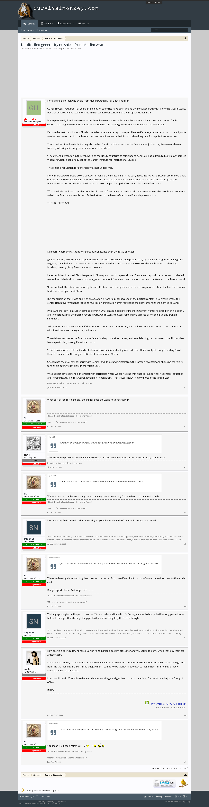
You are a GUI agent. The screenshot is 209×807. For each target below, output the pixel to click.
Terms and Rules (171, 801)
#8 (185, 715)
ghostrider (65, 48)
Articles (86, 23)
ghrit (49, 467)
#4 (185, 512)
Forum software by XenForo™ (40, 803)
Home (169, 796)
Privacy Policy (184, 801)
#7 (185, 637)
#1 (185, 387)
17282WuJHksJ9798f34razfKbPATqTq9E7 (41, 790)
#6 (185, 606)
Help (159, 796)
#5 (185, 544)
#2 (185, 426)
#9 (185, 762)
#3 (185, 467)
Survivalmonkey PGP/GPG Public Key (167, 703)
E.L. (25, 418)
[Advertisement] (104, 71)
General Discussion (42, 48)
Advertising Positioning (45, 801)
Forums (31, 23)
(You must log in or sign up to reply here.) (170, 768)
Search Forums (27, 30)
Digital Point (61, 801)
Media (47, 23)
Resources (66, 23)
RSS (186, 796)
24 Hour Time (43, 796)
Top (178, 796)
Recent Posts (42, 30)
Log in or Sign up (153, 2)
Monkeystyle (27, 796)
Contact (149, 796)
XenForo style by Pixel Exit (73, 803)
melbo (50, 715)
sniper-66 (29, 538)
